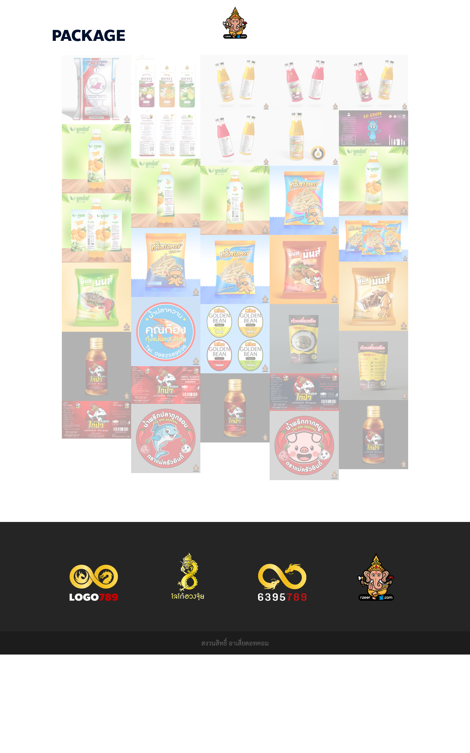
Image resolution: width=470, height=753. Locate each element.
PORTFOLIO (231, 51)
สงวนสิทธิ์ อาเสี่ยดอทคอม (235, 643)
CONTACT (264, 51)
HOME (202, 51)
